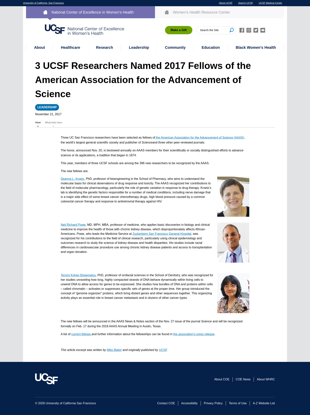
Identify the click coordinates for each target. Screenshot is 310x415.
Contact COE (166, 403)
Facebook (241, 30)
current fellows (81, 334)
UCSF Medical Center (270, 3)
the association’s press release (194, 334)
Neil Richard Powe (73, 224)
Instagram (248, 30)
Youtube (262, 30)
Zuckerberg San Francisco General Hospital (162, 233)
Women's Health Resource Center (201, 12)
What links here (53, 122)
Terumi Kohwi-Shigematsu (78, 275)
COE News (243, 379)
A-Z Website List (264, 403)
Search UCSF (245, 3)
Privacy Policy (213, 403)
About (39, 47)
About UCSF (225, 3)
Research (104, 47)
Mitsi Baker (114, 350)
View (38, 122)
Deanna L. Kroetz (72, 178)
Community (175, 47)
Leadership (139, 47)
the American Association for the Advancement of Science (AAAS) (199, 137)
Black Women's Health (256, 47)
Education (211, 47)
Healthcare (70, 47)
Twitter (255, 30)
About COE (221, 379)
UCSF (163, 350)
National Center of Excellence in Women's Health (92, 12)
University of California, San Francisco (43, 3)
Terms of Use (238, 403)
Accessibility (189, 403)
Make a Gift (179, 30)
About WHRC (266, 379)
